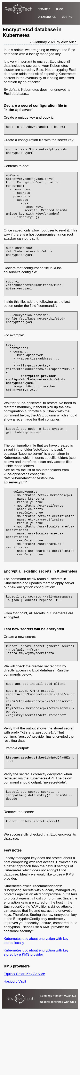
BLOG (59, 9)
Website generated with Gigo (58, 1060)
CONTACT (68, 17)
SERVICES (44, 9)
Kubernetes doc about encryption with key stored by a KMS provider (36, 1011)
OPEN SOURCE (47, 17)
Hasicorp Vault (15, 1040)
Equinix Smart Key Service (24, 1033)
